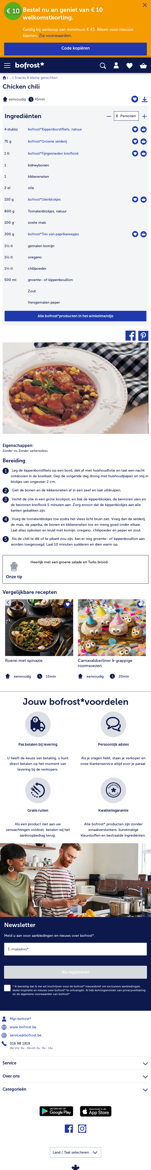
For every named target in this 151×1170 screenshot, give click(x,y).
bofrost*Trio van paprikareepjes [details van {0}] (53, 234)
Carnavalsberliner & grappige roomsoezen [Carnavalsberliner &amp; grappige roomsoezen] (105, 663)
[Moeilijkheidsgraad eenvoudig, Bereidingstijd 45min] (50, 99)
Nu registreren (75, 971)
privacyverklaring (134, 990)
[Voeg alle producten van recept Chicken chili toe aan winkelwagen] (75, 316)
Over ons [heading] (75, 1075)
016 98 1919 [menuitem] (16, 1043)
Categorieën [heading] (75, 1088)
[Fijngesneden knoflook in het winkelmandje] (144, 153)
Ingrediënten (23, 115)
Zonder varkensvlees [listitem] (33, 450)
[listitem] (75, 475)
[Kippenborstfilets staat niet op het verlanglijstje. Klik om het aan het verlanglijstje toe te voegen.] (135, 129)
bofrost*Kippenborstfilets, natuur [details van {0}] (55, 129)
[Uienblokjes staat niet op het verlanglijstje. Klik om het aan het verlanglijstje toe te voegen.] (135, 199)
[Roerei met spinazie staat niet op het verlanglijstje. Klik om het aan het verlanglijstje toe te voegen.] (67, 604)
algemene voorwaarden (36, 994)
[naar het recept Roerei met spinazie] (39, 627)
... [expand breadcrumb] (10, 78)
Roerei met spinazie (23, 660)
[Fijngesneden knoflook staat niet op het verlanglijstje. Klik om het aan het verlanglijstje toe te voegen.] (135, 153)
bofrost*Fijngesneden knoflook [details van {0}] (53, 153)
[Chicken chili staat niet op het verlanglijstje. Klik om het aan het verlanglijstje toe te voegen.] (134, 99)
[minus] (108, 116)
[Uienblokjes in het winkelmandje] (144, 199)
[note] (112, 676)
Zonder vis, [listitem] (10, 450)
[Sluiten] (145, 5)
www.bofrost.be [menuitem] (19, 1026)
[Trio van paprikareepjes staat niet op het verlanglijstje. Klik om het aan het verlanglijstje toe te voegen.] (135, 234)
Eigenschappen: (18, 445)
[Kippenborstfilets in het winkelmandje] (144, 129)
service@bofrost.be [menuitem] (22, 1035)
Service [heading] (75, 1062)
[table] (75, 218)
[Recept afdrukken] (144, 99)
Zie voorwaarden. (55, 35)
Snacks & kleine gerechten (36, 78)
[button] (9, 65)
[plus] (144, 116)
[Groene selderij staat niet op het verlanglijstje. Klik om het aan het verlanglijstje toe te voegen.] (135, 141)
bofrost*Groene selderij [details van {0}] (47, 141)
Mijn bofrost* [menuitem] (17, 1018)
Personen (128, 116)
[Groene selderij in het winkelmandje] (144, 141)
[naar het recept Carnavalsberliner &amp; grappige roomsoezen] (112, 627)
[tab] (116, 65)
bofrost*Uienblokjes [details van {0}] (44, 199)
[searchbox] (103, 66)
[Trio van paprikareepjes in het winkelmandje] (144, 234)
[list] (75, 777)
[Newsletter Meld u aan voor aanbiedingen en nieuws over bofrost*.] (75, 963)
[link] (42, 65)
